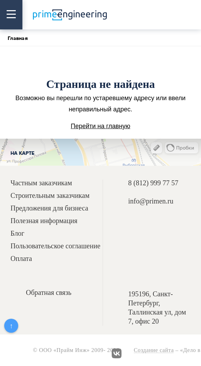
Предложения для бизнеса (49, 208)
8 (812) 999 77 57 (153, 182)
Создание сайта (154, 350)
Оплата (21, 258)
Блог (17, 233)
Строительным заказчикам (50, 195)
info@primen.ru (150, 201)
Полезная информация (44, 220)
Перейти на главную (100, 126)
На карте (22, 153)
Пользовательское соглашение (55, 246)
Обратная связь (48, 292)
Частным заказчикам (41, 183)
